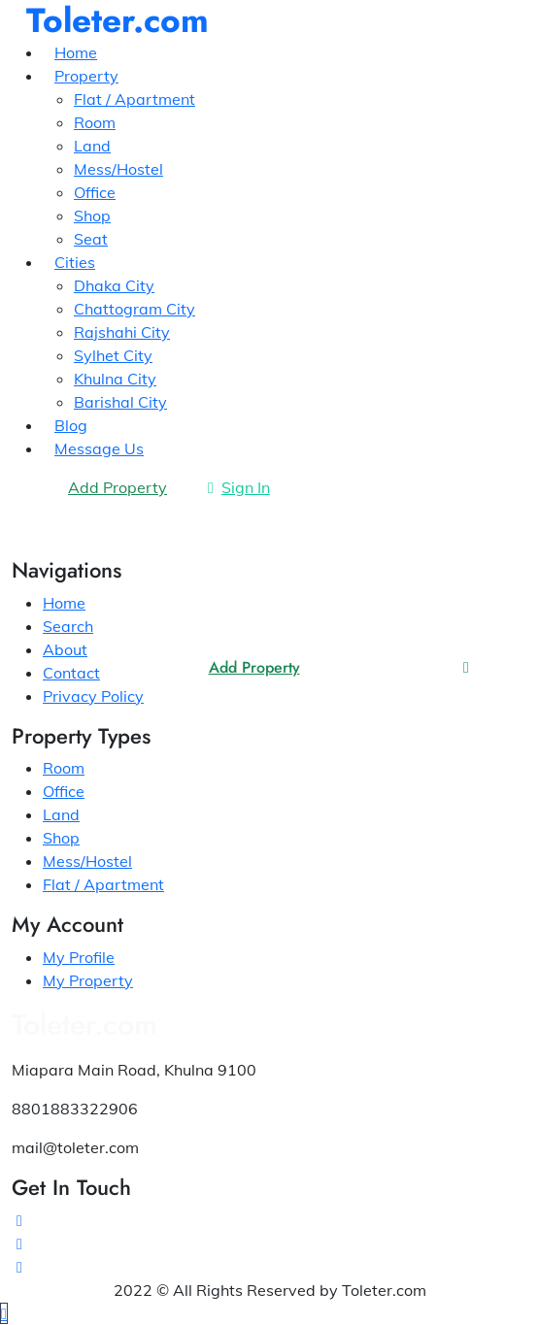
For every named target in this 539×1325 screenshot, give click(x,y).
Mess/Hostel (87, 861)
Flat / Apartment (103, 884)
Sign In (239, 487)
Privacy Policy (93, 696)
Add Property (254, 667)
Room (63, 768)
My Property (88, 980)
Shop (61, 837)
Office (63, 791)
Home (64, 603)
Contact (71, 672)
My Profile (79, 957)
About (65, 649)
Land (61, 814)
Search (68, 626)
